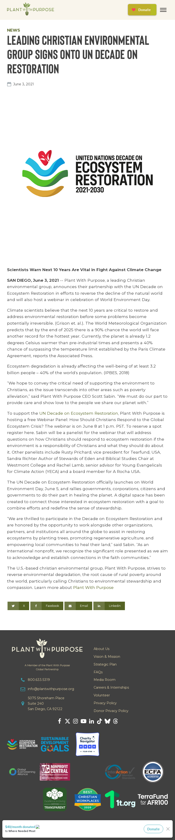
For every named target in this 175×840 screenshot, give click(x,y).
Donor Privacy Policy (111, 711)
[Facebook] (46, 606)
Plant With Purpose (93, 587)
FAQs (98, 672)
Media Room (104, 680)
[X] (18, 606)
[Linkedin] (109, 606)
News (13, 30)
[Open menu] (163, 10)
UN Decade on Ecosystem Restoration (78, 413)
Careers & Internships (111, 687)
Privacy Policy (105, 703)
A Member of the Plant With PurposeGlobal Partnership (47, 667)
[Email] (78, 606)
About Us (101, 649)
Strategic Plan (105, 664)
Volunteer (102, 695)
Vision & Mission (107, 656)
